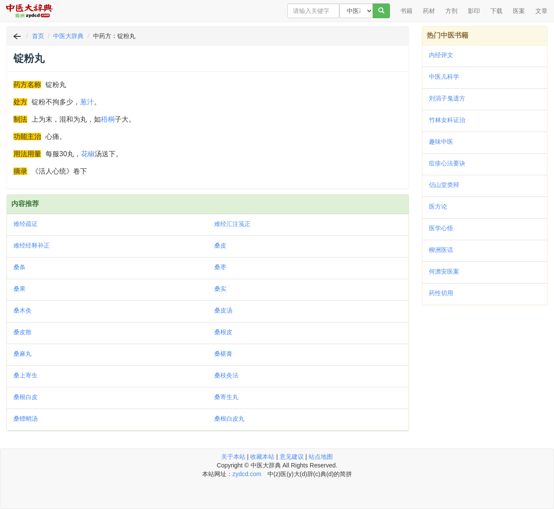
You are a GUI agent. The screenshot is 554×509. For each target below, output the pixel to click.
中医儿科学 (444, 76)
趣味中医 (441, 141)
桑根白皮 (25, 396)
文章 (541, 10)
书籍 (406, 10)
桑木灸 (22, 310)
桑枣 (220, 267)
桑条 (19, 267)
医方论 (438, 206)
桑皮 (220, 245)
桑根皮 (223, 332)
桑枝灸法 (226, 375)
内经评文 (441, 55)
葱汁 (87, 102)
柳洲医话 (441, 249)
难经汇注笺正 (232, 223)
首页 (38, 35)
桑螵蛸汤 (25, 418)
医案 (519, 10)
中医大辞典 (68, 35)
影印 (474, 10)
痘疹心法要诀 (447, 163)
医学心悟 (441, 228)
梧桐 (108, 119)
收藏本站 (262, 456)
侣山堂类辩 (444, 184)
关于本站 (233, 456)
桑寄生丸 (226, 396)
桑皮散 (22, 332)
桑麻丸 (22, 353)
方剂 (451, 10)
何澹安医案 (444, 271)
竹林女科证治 (447, 119)
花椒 (88, 154)
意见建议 (292, 456)
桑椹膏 (223, 353)
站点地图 (321, 456)
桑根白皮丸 (229, 418)
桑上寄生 (25, 375)
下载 (496, 10)
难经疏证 (25, 223)
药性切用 (441, 293)
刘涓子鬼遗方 (447, 98)
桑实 (220, 288)
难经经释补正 (31, 245)
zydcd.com (246, 473)
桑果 (19, 288)
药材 (429, 10)
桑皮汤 (223, 310)
